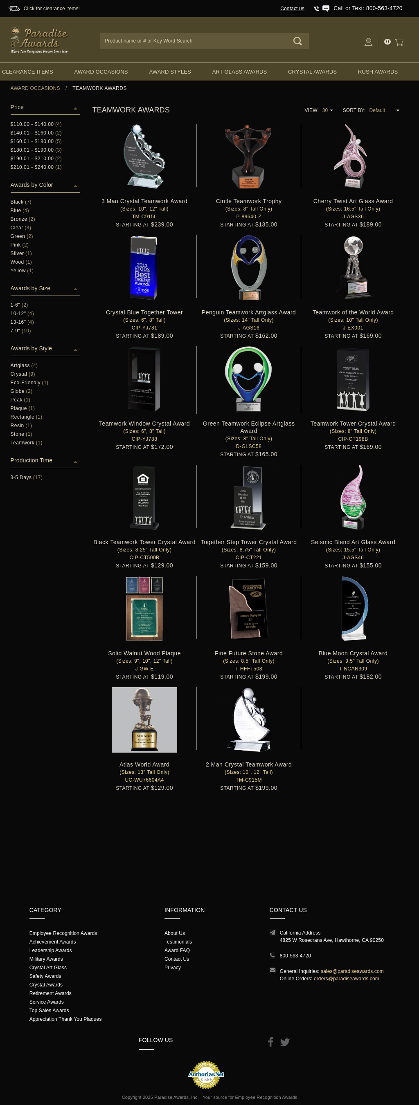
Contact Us (176, 959)
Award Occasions (101, 72)
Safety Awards (45, 976)
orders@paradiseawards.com (346, 979)
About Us (174, 933)
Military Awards (46, 959)
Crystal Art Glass (48, 968)
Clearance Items (27, 72)
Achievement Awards (52, 942)
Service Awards (46, 1002)
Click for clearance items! (52, 8)
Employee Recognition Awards (63, 933)
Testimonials (178, 942)
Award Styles (170, 72)
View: (311, 110)
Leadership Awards (50, 950)
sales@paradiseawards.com (352, 971)
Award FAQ (177, 950)
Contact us (292, 8)
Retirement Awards (50, 993)
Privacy (172, 968)
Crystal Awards (312, 72)
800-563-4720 (295, 956)
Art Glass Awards (239, 72)
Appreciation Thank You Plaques (65, 1019)
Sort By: (354, 110)
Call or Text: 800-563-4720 (367, 8)
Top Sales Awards (49, 1010)
